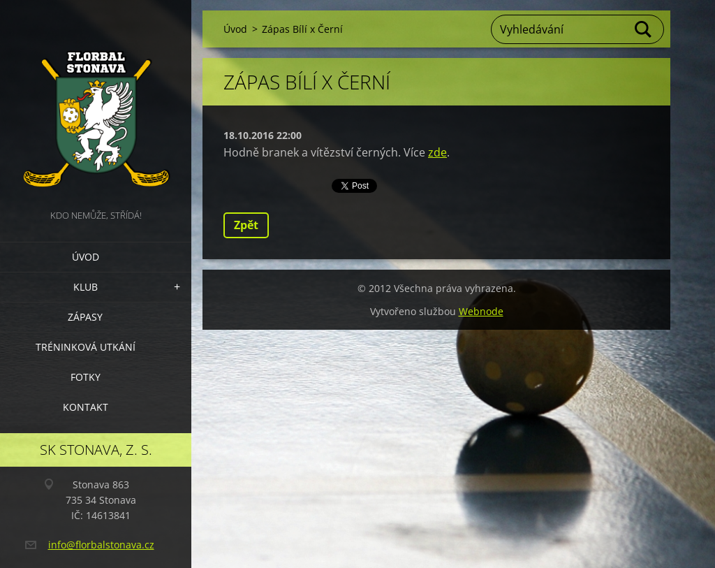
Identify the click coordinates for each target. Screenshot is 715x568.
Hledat (644, 29)
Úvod (85, 256)
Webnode (481, 311)
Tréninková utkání (85, 347)
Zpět (246, 225)
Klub (85, 286)
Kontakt (85, 407)
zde (437, 152)
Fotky (86, 377)
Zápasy (85, 316)
